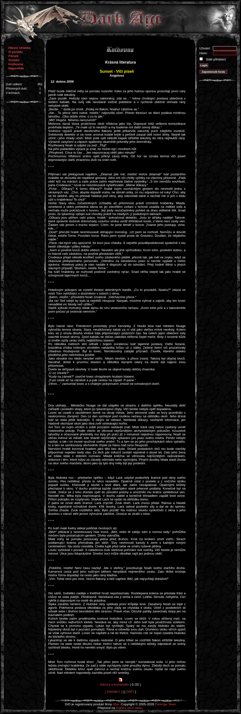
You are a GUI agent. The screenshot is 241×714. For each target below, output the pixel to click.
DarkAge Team (165, 704)
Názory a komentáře (114, 684)
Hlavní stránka (19, 48)
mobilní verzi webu (129, 708)
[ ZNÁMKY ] (113, 692)
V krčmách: (13, 93)
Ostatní (14, 60)
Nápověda (16, 68)
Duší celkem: (14, 84)
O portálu (15, 52)
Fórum (13, 56)
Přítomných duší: (16, 88)
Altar (116, 704)
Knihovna (15, 64)
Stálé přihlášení (215, 59)
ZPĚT (130, 692)
